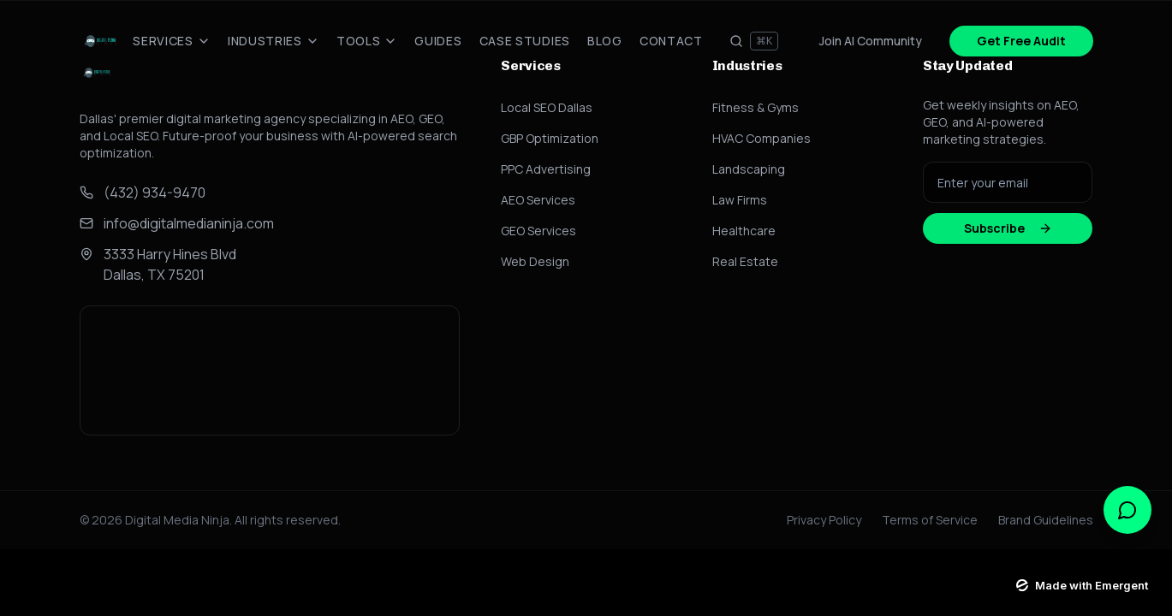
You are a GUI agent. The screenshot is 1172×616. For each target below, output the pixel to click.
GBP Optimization (549, 138)
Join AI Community (870, 41)
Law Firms (739, 200)
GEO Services (538, 230)
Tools (367, 41)
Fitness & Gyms (755, 107)
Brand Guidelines (1045, 520)
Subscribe (1008, 228)
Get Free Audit (1021, 41)
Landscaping (748, 169)
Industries (273, 41)
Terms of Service (930, 520)
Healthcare (744, 230)
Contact (671, 41)
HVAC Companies (761, 138)
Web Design (535, 261)
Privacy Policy (824, 520)
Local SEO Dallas (546, 107)
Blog (604, 41)
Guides (437, 41)
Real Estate (745, 261)
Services (172, 41)
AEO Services (538, 200)
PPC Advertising (546, 169)
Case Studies (524, 41)
